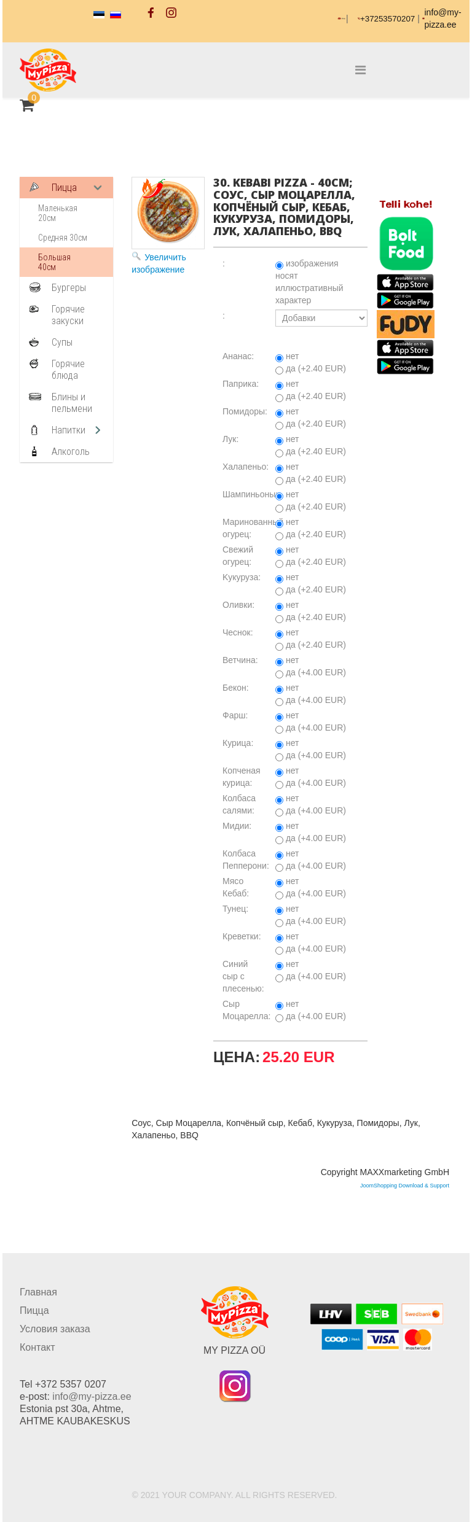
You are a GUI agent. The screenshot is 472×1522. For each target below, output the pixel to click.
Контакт (37, 1347)
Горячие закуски (68, 315)
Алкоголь (71, 451)
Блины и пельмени (72, 402)
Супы (62, 342)
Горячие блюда (68, 369)
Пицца (64, 187)
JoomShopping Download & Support (404, 1185)
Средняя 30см (62, 238)
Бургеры (69, 287)
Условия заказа (55, 1329)
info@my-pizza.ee (91, 1396)
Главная (38, 1292)
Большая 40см (54, 262)
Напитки (68, 430)
